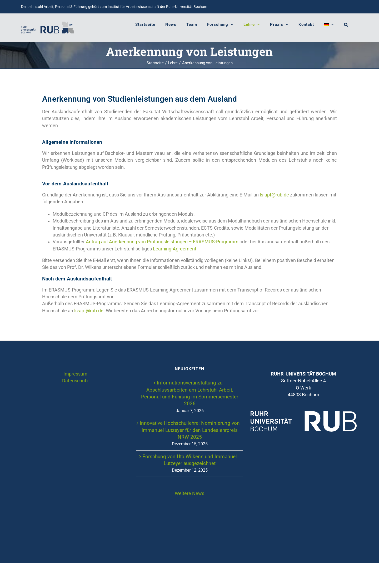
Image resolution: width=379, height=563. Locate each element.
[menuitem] (329, 24)
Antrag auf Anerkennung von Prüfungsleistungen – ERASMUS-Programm (162, 241)
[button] (346, 24)
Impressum (75, 374)
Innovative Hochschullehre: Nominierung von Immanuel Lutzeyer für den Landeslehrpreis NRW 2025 (190, 430)
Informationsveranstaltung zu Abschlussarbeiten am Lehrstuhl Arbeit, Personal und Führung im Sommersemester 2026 (189, 393)
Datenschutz (75, 380)
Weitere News (189, 493)
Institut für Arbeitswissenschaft (133, 6)
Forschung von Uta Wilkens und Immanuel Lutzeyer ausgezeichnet (189, 459)
